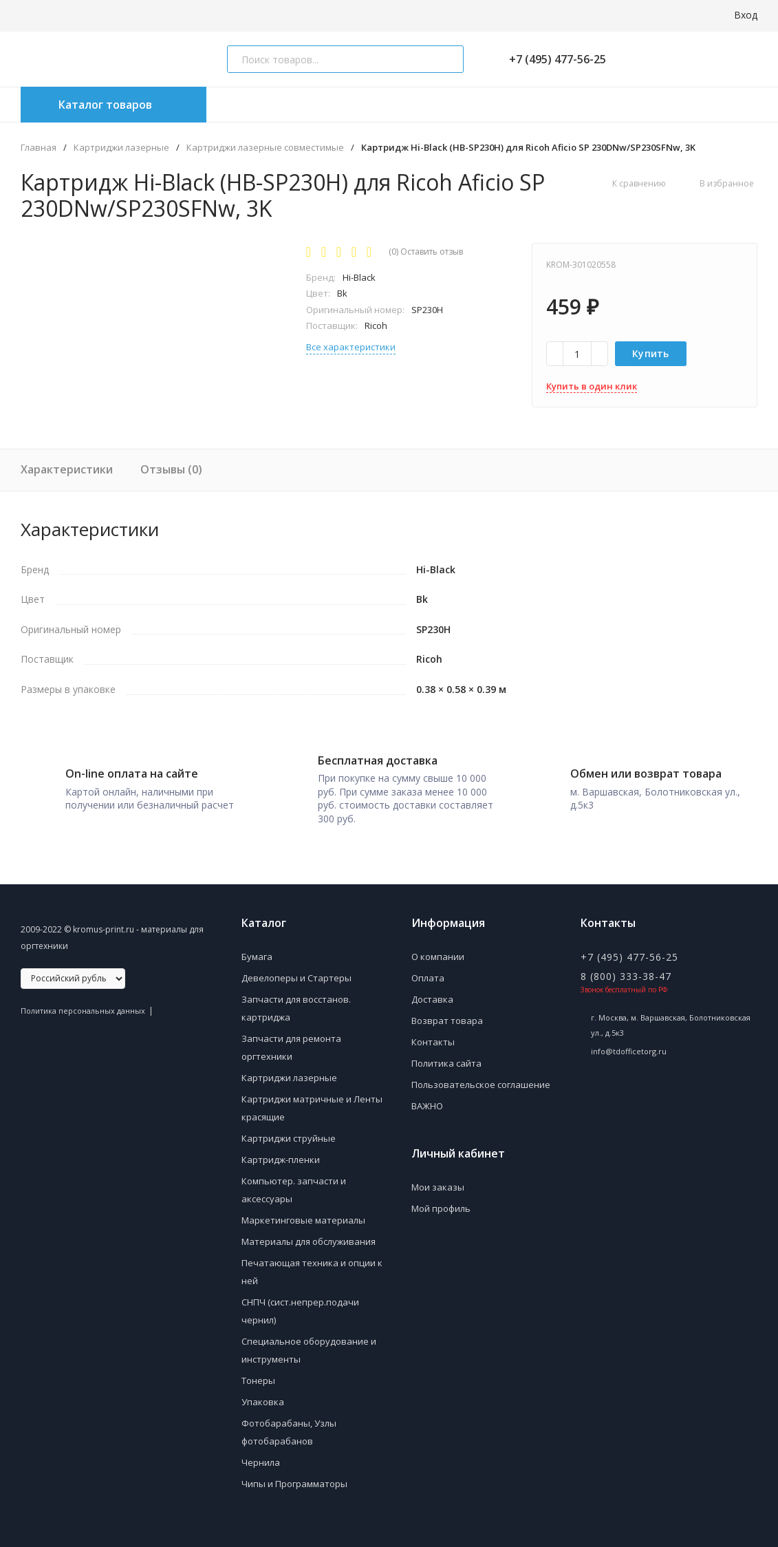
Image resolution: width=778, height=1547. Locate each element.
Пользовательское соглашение (480, 1073)
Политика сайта (446, 1052)
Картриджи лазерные (121, 147)
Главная (38, 147)
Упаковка (262, 1391)
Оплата (427, 967)
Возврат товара (447, 1009)
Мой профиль (441, 1197)
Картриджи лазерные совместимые (265, 147)
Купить (650, 353)
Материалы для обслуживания (308, 1230)
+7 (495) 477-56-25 (552, 59)
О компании (437, 945)
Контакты (433, 1031)
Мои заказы (437, 1176)
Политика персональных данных (83, 999)
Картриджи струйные (288, 1127)
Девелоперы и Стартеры (296, 967)
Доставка (432, 988)
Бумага (256, 945)
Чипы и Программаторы (294, 1472)
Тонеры (258, 1369)
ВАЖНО (427, 1095)
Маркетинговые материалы (303, 1209)
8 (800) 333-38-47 (626, 965)
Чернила (260, 1451)
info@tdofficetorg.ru (629, 1040)
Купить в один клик (591, 386)
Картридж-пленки (280, 1148)
